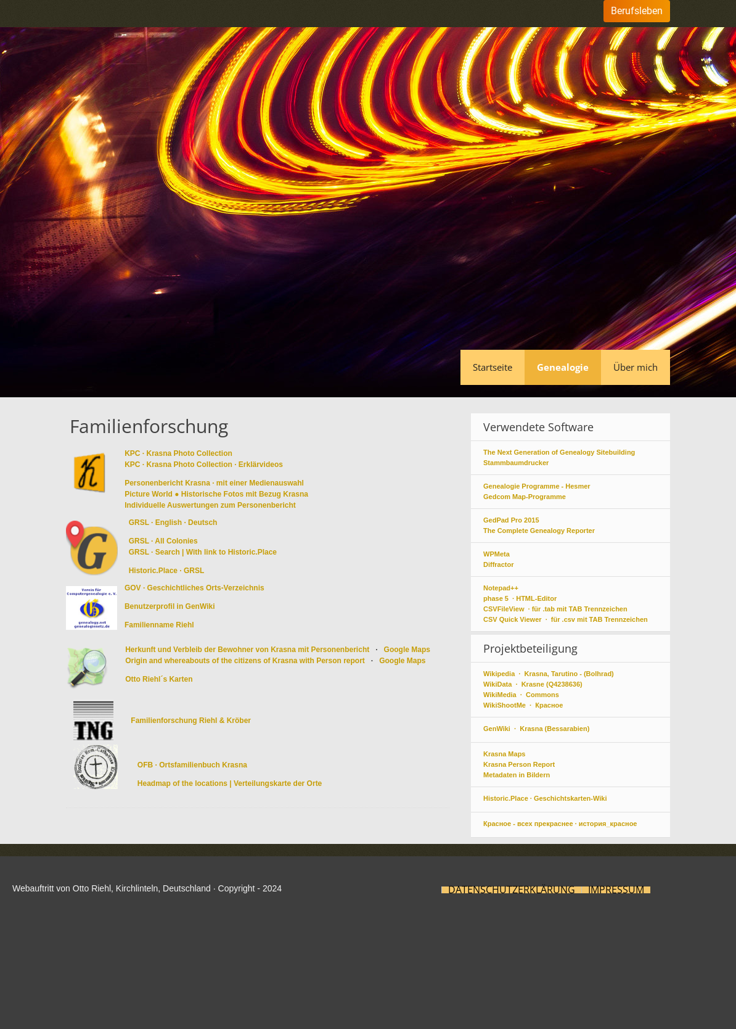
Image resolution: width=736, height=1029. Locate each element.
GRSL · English (155, 522)
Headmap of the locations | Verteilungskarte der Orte (229, 783)
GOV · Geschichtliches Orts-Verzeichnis (194, 588)
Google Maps (407, 649)
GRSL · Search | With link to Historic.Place (203, 552)
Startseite (492, 367)
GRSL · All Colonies (163, 541)
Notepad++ (500, 588)
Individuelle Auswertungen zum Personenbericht (210, 505)
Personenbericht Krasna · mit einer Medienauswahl (215, 483)
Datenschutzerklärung (511, 889)
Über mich (635, 367)
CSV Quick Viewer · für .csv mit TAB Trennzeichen (565, 619)
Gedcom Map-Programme (524, 496)
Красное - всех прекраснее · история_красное (560, 823)
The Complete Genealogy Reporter (539, 530)
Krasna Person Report (519, 764)
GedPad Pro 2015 (511, 520)
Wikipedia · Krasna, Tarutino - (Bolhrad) (548, 673)
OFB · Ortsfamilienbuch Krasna (192, 765)
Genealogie (563, 367)
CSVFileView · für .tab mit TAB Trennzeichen (555, 609)
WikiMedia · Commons (521, 694)
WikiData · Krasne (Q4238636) (533, 684)
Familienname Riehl (159, 625)
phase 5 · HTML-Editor (520, 598)
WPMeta (496, 554)
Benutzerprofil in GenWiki (170, 606)
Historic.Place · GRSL (167, 570)
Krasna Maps (504, 754)
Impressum (616, 889)
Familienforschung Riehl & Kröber (191, 720)
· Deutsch (200, 522)
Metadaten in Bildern (516, 775)
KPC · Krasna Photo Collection (178, 453)
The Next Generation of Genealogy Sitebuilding (559, 452)
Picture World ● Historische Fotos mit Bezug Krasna (216, 494)
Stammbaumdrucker (516, 462)
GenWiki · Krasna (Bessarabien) (536, 728)
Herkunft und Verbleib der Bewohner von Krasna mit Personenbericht (248, 649)
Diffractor (498, 564)
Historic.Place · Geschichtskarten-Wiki (545, 798)
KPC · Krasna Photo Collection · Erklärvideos (204, 464)
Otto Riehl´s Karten (158, 679)
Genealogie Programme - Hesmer (537, 486)
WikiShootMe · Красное (523, 705)
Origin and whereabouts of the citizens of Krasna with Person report (246, 660)
